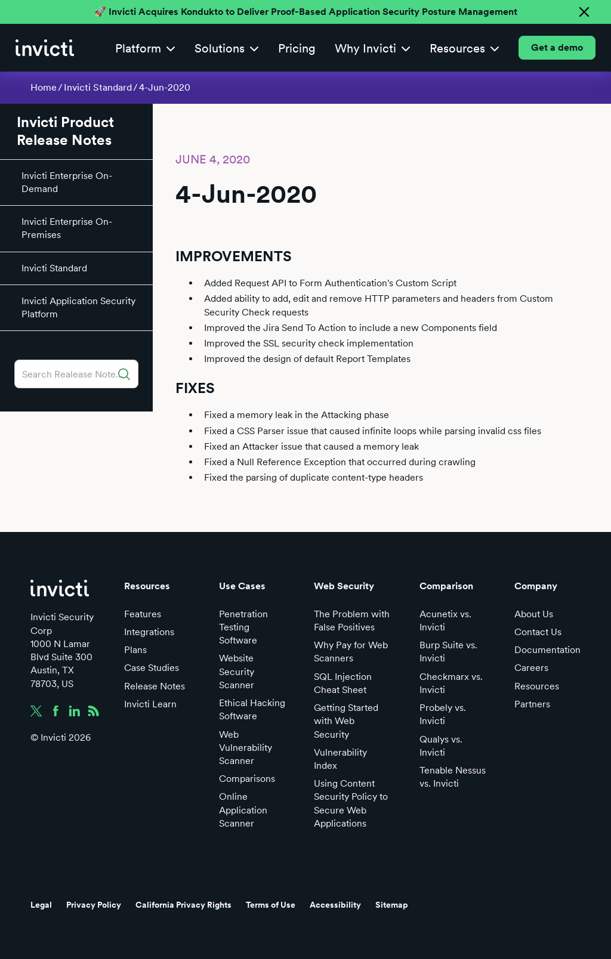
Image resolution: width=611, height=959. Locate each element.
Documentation (547, 649)
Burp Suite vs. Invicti (448, 651)
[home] (45, 47)
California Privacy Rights (183, 904)
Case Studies (151, 667)
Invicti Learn (150, 704)
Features (142, 614)
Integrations (149, 632)
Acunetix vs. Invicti (445, 620)
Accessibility (335, 904)
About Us (533, 614)
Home (43, 87)
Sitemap (391, 904)
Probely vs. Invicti (442, 714)
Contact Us (537, 632)
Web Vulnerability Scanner (245, 747)
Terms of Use (270, 904)
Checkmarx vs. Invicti (451, 683)
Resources (536, 686)
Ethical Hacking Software (252, 709)
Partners (532, 704)
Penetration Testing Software (243, 627)
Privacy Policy (93, 904)
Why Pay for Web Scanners (351, 651)
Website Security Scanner (236, 671)
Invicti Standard (98, 87)
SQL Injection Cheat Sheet (343, 683)
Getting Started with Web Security (346, 721)
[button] (145, 48)
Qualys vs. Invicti (440, 746)
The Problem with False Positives (352, 620)
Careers (531, 667)
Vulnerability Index (340, 759)
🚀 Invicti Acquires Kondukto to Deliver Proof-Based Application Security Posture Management (305, 11)
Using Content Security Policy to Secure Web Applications (351, 803)
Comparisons (247, 778)
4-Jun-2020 (164, 87)
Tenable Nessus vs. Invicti (452, 777)
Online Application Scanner (243, 809)
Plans (135, 649)
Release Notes (154, 686)
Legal (41, 904)
